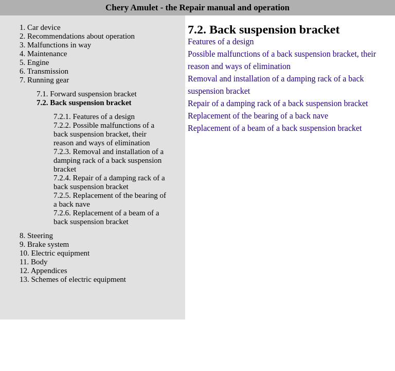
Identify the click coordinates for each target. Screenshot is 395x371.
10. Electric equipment (54, 253)
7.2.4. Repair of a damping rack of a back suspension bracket (109, 182)
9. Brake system (44, 244)
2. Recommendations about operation (77, 36)
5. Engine (34, 62)
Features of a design (221, 41)
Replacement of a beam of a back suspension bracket (275, 128)
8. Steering (36, 235)
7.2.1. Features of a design (94, 116)
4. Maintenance (43, 53)
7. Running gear (44, 80)
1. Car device (40, 27)
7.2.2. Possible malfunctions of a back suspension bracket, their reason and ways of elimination (103, 134)
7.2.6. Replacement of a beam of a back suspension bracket (106, 217)
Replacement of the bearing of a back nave (258, 115)
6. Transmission (44, 71)
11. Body (33, 262)
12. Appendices (43, 270)
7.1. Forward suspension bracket (87, 94)
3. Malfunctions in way (55, 45)
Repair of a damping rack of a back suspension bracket (278, 103)
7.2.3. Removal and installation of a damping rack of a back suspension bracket (108, 160)
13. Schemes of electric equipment (73, 279)
